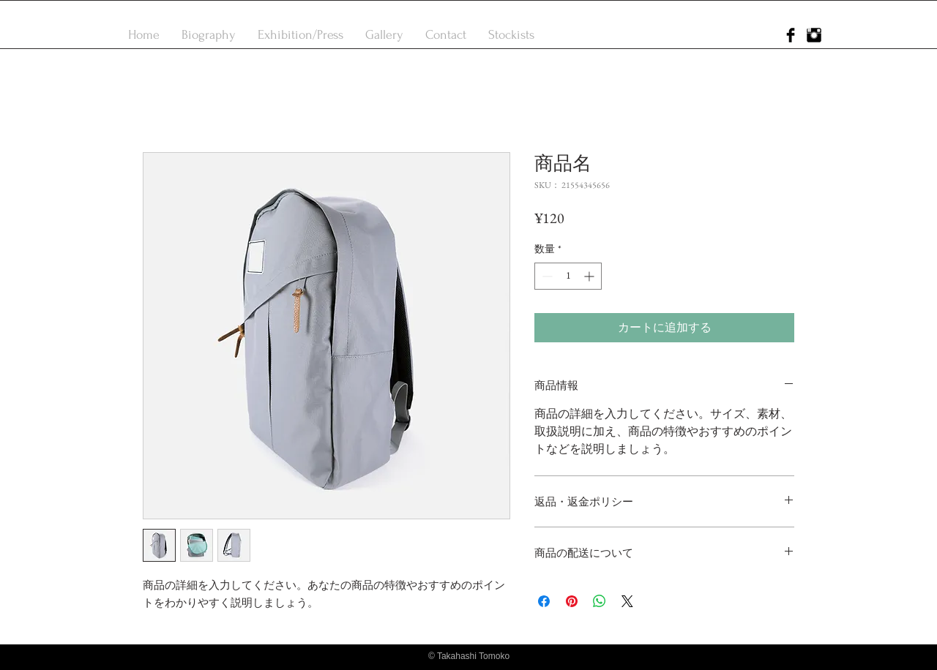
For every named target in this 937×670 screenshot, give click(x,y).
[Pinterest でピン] (572, 601)
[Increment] (590, 276)
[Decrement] (546, 276)
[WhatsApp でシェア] (599, 601)
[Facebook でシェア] (544, 601)
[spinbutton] (568, 276)
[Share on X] (627, 601)
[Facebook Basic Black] (790, 35)
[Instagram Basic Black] (814, 35)
